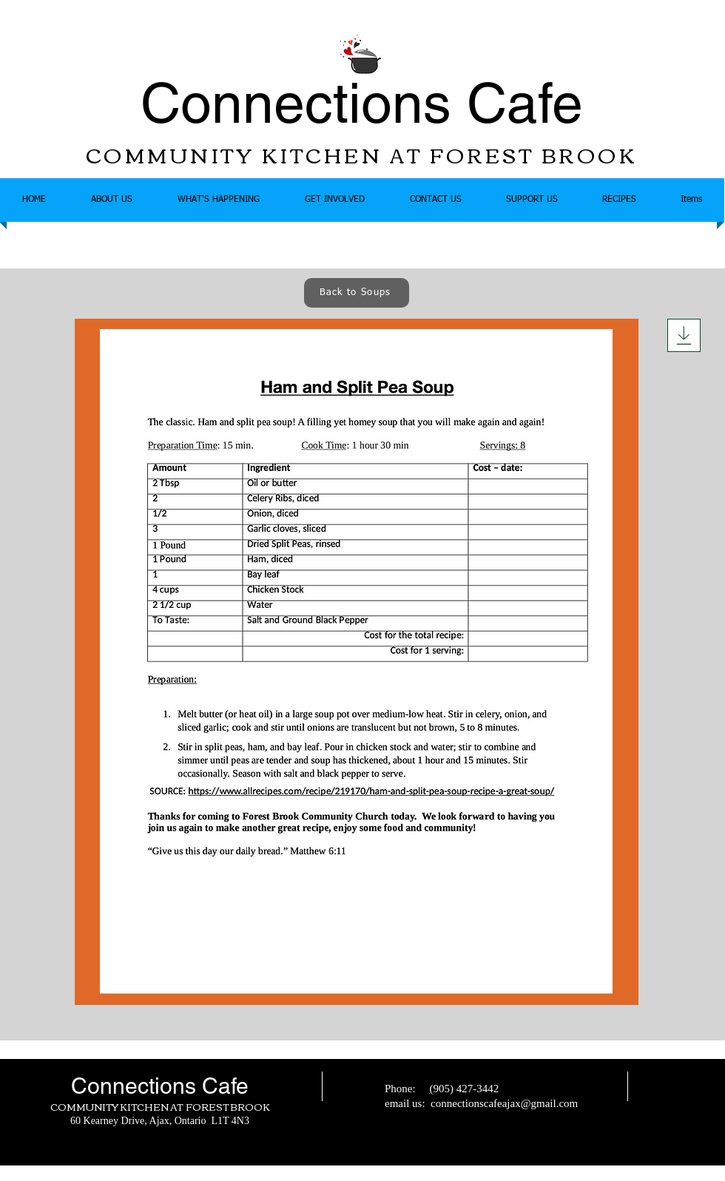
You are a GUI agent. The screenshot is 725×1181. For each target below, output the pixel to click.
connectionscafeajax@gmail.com (504, 1103)
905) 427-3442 (466, 1088)
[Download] (684, 335)
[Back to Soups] (356, 293)
